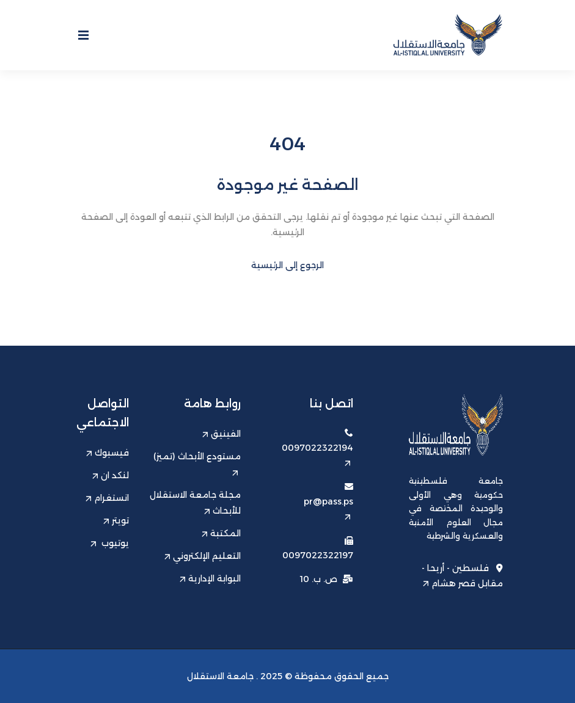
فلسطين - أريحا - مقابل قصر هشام (462, 575)
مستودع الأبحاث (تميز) (197, 463)
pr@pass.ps (328, 508)
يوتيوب (109, 542)
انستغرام (107, 497)
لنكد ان (110, 475)
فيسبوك (107, 452)
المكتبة (221, 533)
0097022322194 (317, 454)
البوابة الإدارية (210, 578)
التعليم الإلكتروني (202, 555)
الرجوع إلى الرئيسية (287, 265)
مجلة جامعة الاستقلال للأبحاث (195, 502)
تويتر (116, 520)
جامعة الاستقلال (220, 676)
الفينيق (221, 433)
